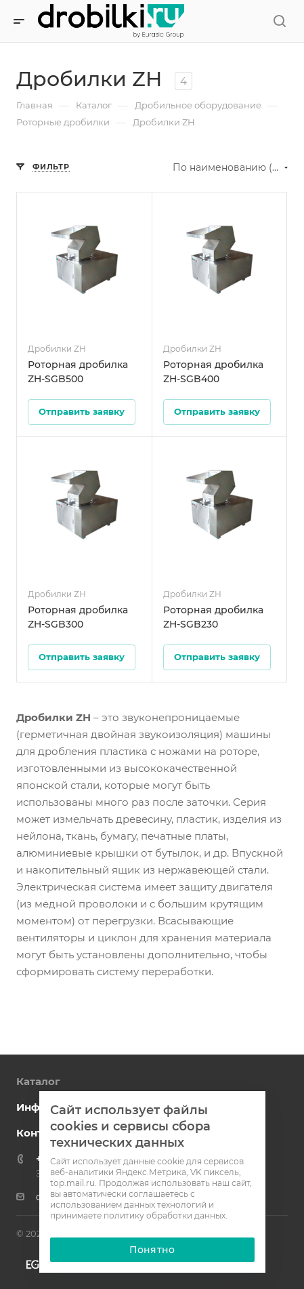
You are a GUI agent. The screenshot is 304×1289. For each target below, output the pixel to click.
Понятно (152, 1250)
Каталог (38, 1081)
